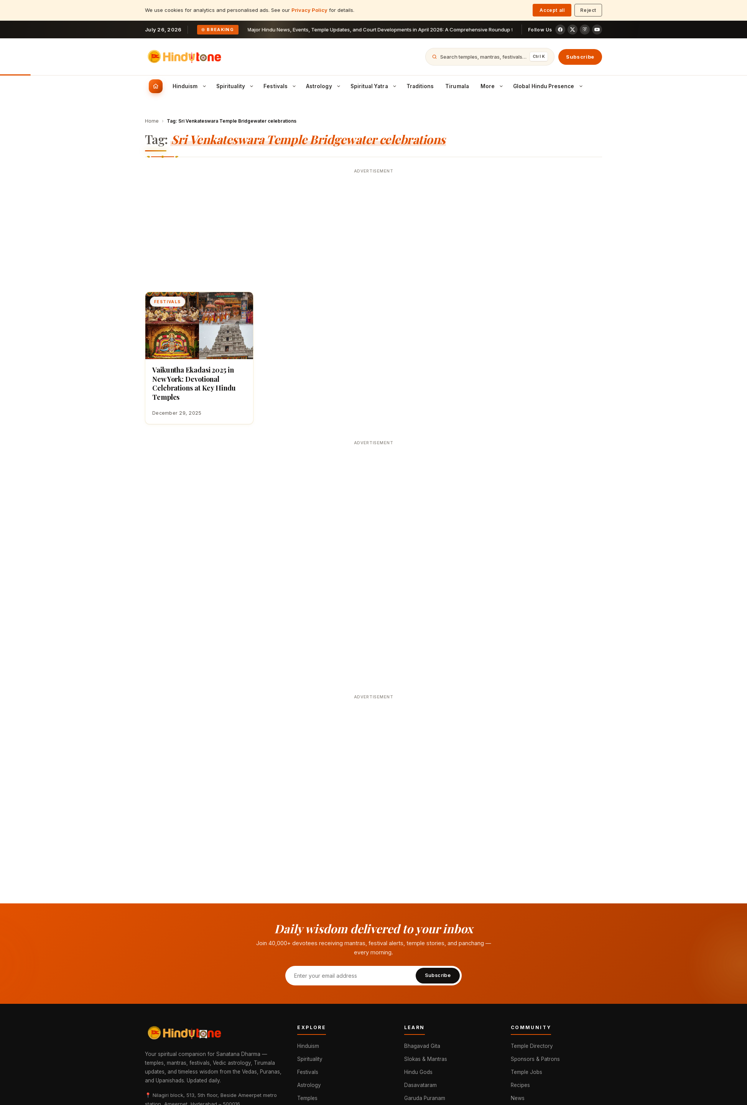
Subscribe (580, 57)
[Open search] (490, 57)
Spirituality (309, 1059)
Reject (588, 10)
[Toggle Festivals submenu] (294, 86)
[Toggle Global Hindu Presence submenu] (581, 86)
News (518, 1098)
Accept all (552, 10)
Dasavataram (420, 1085)
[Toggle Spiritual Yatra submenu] (394, 86)
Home (152, 121)
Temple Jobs (526, 1072)
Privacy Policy (309, 10)
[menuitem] (155, 86)
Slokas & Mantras (425, 1059)
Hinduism (308, 1046)
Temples (307, 1098)
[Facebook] (560, 29)
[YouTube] (597, 29)
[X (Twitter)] (573, 29)
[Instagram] (585, 29)
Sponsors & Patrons (535, 1059)
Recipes (520, 1085)
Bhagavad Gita (422, 1046)
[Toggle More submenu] (501, 86)
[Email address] (350, 975)
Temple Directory (532, 1046)
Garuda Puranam (424, 1098)
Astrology (309, 1085)
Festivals (307, 1072)
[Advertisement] (373, 230)
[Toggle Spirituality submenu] (251, 86)
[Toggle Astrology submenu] (338, 86)
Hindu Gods (418, 1072)
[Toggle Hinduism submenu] (204, 86)
